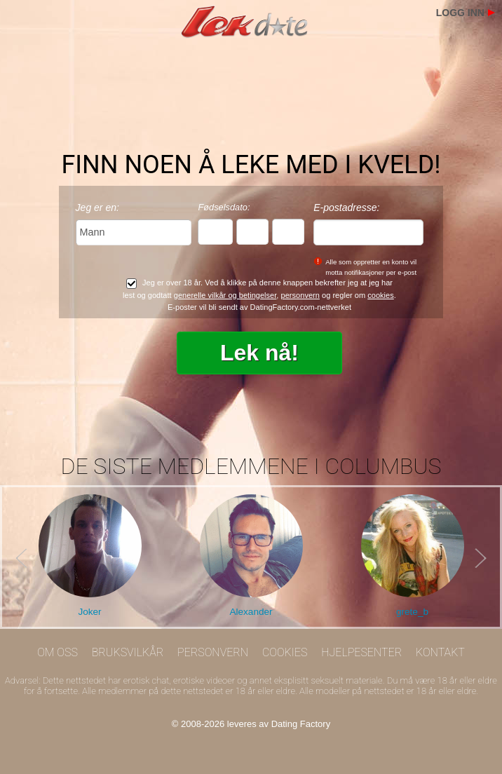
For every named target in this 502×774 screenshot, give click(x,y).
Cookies (285, 652)
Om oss (57, 652)
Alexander (250, 611)
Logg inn (460, 12)
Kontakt (440, 652)
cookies (380, 295)
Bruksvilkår (128, 652)
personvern (300, 295)
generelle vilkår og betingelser (225, 295)
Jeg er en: (97, 207)
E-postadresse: (346, 207)
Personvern (212, 652)
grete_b (412, 611)
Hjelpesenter (361, 652)
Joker (89, 611)
